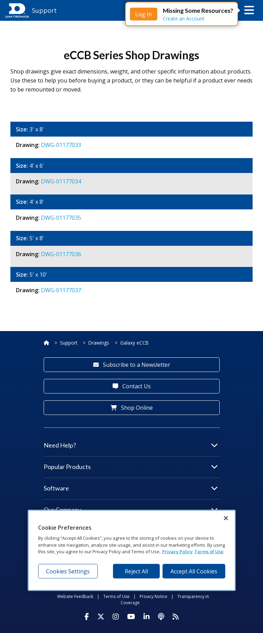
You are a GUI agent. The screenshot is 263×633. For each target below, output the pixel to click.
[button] (249, 10)
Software (131, 488)
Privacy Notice (153, 596)
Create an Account (183, 18)
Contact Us (132, 386)
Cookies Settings (68, 571)
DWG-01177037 (61, 290)
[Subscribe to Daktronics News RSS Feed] (176, 617)
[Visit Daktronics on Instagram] (116, 617)
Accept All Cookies (193, 571)
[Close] (226, 518)
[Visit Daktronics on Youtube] (131, 617)
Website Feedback (75, 596)
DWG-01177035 (61, 218)
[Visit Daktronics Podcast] (161, 617)
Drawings (98, 342)
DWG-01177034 (61, 181)
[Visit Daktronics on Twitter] (100, 617)
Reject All (136, 571)
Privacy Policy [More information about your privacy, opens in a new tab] (177, 551)
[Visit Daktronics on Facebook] (87, 617)
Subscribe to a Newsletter (131, 364)
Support (68, 342)
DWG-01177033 (61, 145)
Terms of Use (116, 596)
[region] (132, 550)
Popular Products (131, 466)
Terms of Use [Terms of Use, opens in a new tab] (208, 551)
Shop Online (132, 407)
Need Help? (131, 445)
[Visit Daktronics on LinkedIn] (146, 617)
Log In (143, 14)
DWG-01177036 (61, 254)
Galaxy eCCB (134, 342)
